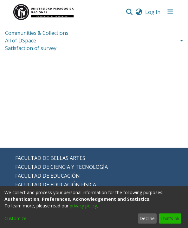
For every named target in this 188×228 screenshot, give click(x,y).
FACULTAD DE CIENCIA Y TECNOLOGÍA (61, 166)
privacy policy (83, 206)
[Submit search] (129, 12)
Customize (15, 218)
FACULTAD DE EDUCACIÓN (47, 175)
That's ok (169, 218)
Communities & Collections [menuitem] (36, 32)
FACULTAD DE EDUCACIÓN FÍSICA (55, 184)
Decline (147, 218)
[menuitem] (139, 12)
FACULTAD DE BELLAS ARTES (50, 158)
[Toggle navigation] (170, 12)
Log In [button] (153, 12)
